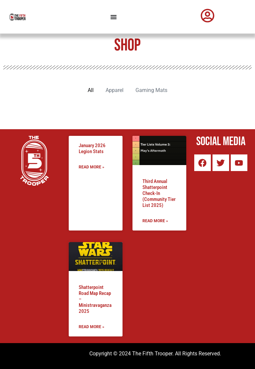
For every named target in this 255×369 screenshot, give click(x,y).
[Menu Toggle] (113, 17)
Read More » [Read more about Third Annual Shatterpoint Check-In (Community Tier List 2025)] (155, 221)
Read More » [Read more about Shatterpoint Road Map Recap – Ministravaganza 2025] (91, 326)
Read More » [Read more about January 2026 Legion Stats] (91, 167)
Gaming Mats (151, 90)
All (91, 90)
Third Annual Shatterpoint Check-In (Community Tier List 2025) (159, 193)
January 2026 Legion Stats (92, 148)
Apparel (115, 90)
